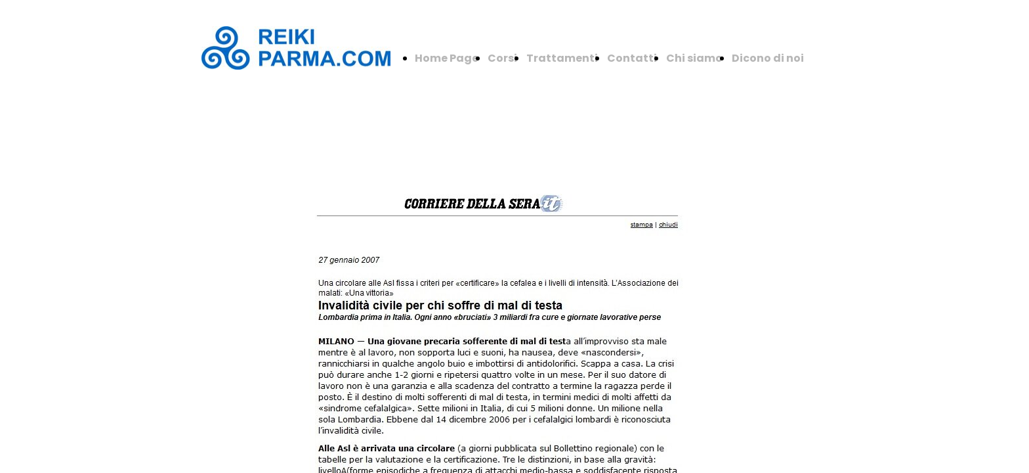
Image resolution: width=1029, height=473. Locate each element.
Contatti (632, 58)
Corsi (502, 58)
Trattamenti (562, 58)
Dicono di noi (768, 58)
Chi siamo (694, 58)
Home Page (446, 58)
